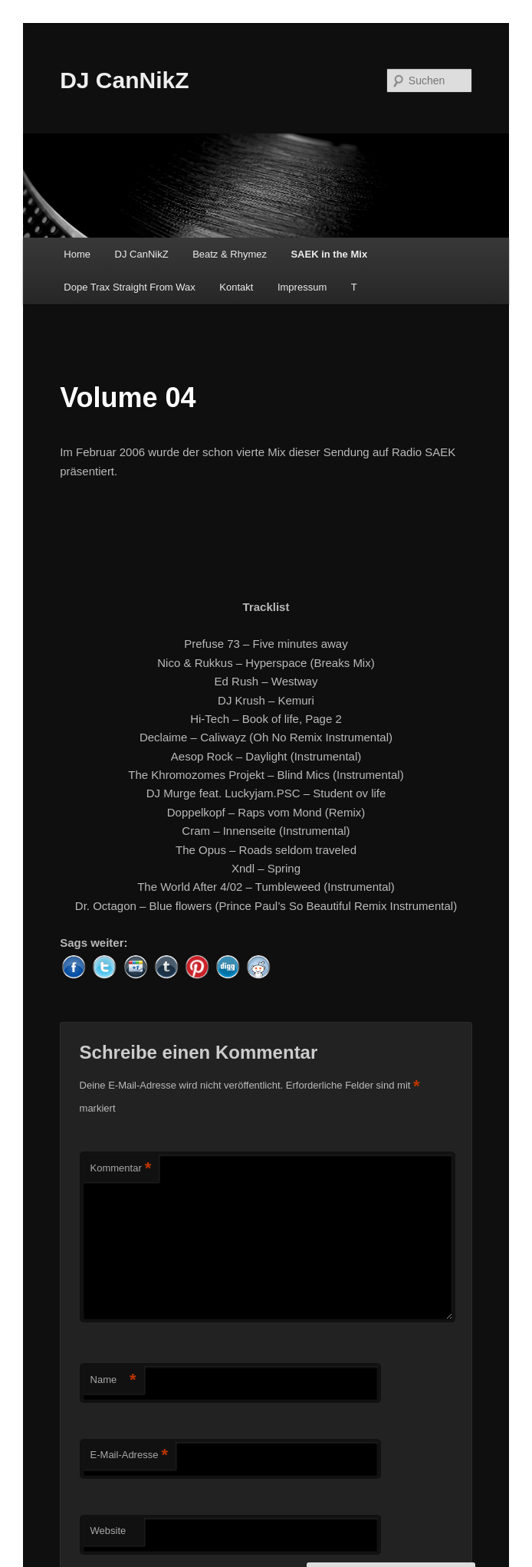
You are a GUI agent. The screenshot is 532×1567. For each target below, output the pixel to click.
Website (108, 1530)
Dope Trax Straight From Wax (129, 287)
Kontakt (236, 287)
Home (77, 254)
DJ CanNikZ (124, 80)
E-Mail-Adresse (129, 1455)
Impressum (302, 287)
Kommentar (121, 1169)
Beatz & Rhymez (229, 254)
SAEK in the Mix (329, 254)
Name (113, 1380)
